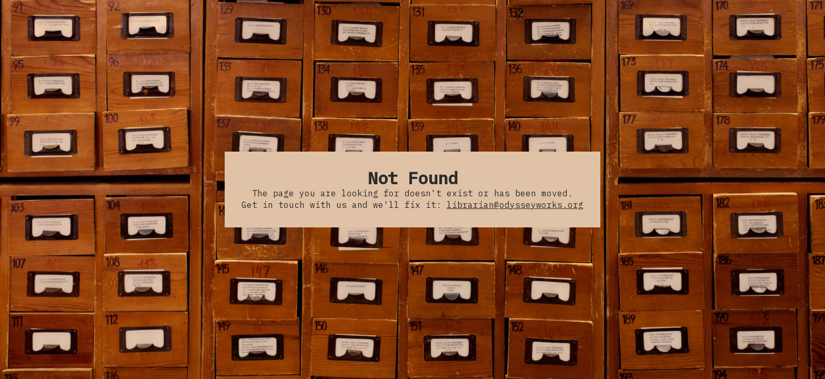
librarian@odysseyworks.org (515, 205)
